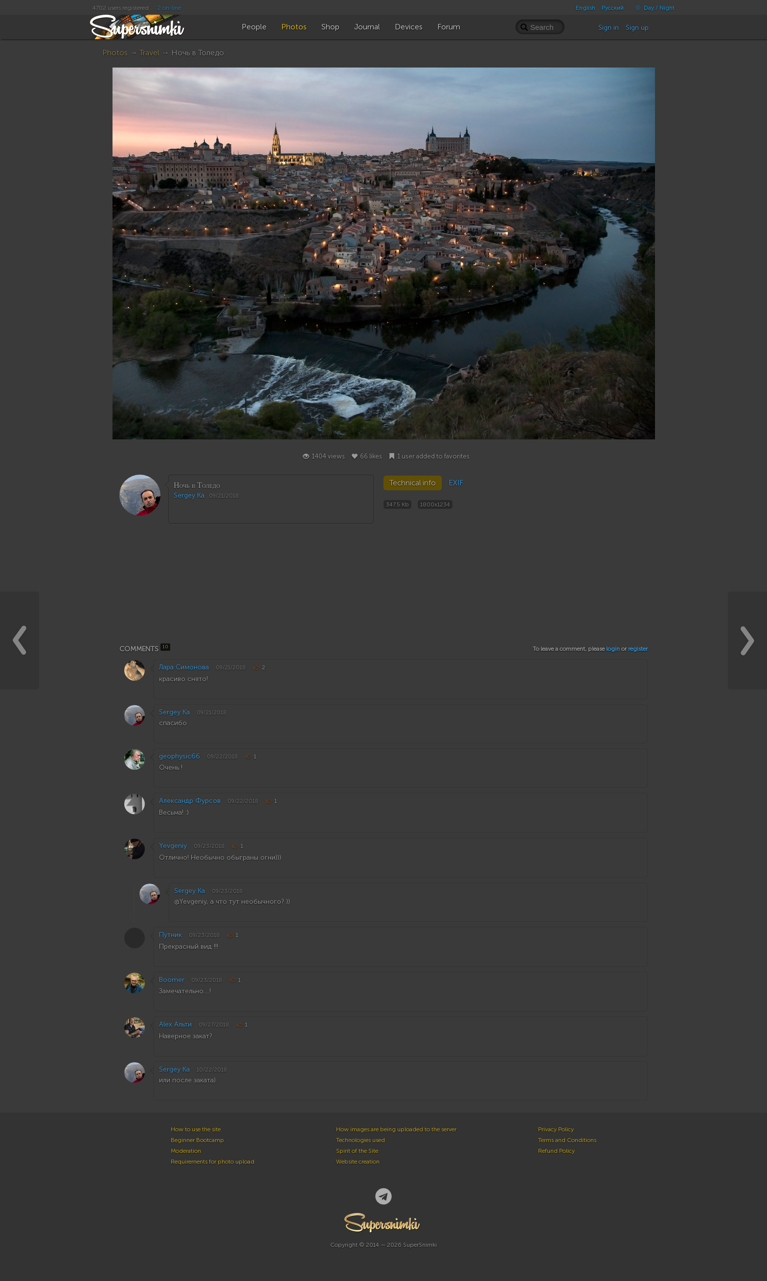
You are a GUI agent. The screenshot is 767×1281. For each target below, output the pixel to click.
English (585, 7)
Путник (170, 935)
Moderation (186, 1150)
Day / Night (652, 7)
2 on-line (169, 7)
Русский (613, 7)
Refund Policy (556, 1150)
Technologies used (360, 1140)
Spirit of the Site (357, 1150)
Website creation (358, 1161)
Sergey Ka (189, 495)
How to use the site (196, 1129)
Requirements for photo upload (212, 1161)
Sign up (637, 27)
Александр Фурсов (190, 801)
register (638, 648)
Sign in (608, 27)
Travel (149, 52)
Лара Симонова (184, 667)
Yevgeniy (173, 846)
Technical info (412, 483)
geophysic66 (179, 756)
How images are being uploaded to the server (396, 1129)
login (613, 648)
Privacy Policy (556, 1129)
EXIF (456, 483)
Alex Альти (175, 1024)
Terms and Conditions (567, 1140)
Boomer (171, 980)
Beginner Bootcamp (197, 1140)
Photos (115, 52)
